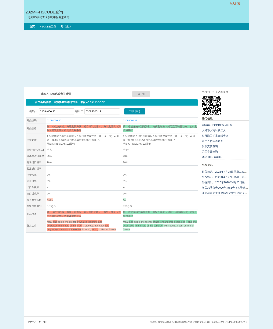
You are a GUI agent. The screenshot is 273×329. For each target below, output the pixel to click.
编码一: (33, 111)
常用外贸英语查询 (212, 141)
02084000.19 (130, 120)
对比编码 (134, 111)
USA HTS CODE (212, 156)
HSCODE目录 (47, 26)
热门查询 (66, 26)
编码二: (79, 111)
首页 (32, 26)
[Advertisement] (136, 58)
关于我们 (43, 322)
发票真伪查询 (210, 146)
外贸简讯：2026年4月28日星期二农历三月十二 (229, 171)
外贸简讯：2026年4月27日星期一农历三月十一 (229, 177)
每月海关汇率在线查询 (215, 135)
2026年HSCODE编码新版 (217, 125)
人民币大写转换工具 (214, 130)
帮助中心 (32, 322)
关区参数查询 (210, 151)
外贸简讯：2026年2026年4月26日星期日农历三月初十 (234, 182)
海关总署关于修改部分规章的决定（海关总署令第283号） (236, 192)
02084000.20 (54, 120)
